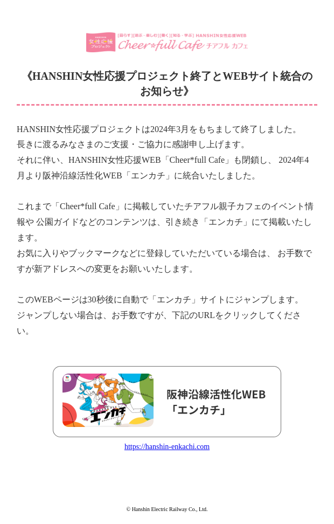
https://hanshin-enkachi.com (167, 447)
